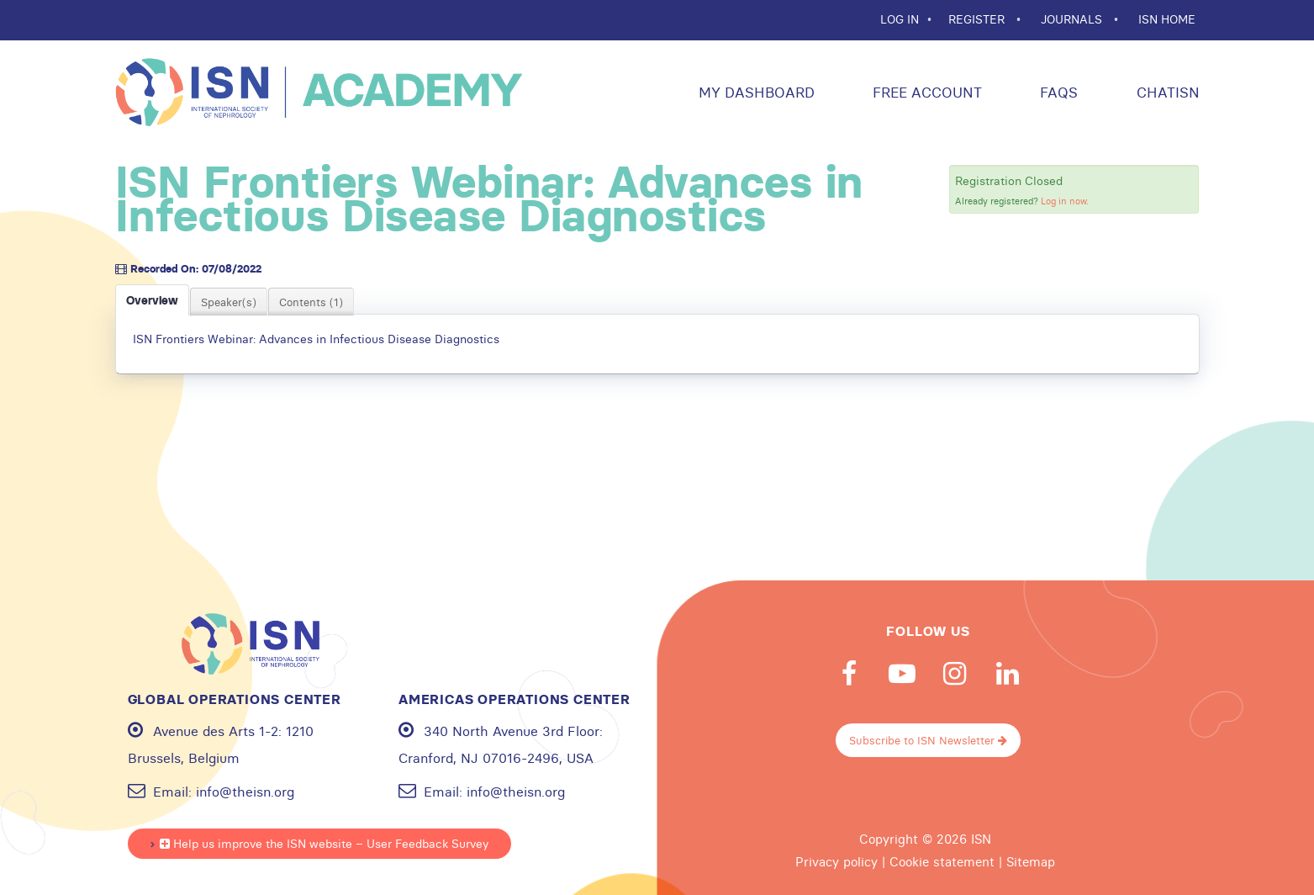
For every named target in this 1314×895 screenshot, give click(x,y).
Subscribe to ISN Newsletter (928, 740)
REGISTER (978, 19)
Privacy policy (836, 862)
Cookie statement (942, 862)
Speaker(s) (228, 302)
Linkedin (1008, 673)
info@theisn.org (245, 791)
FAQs (1057, 92)
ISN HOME (1166, 19)
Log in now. (1065, 201)
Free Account (925, 92)
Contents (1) (311, 302)
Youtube (902, 673)
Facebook (849, 673)
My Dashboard (754, 92)
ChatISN (1166, 92)
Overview (152, 300)
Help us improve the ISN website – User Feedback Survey (324, 843)
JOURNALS (1073, 19)
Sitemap (1030, 862)
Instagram (955, 673)
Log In (899, 19)
